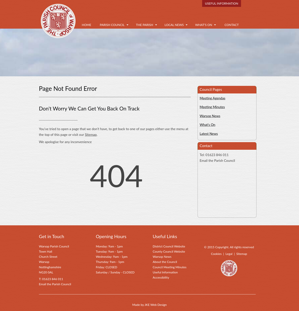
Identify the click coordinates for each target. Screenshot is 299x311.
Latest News (209, 134)
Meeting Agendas (212, 98)
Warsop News (210, 116)
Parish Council (112, 25)
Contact (231, 25)
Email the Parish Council (217, 161)
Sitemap (91, 135)
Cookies (216, 253)
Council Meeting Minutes (169, 267)
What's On (203, 25)
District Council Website (169, 246)
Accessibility (161, 277)
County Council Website (169, 251)
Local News (174, 25)
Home (86, 25)
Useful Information (221, 3)
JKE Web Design (156, 304)
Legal (229, 253)
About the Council (165, 261)
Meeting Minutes (212, 107)
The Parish (144, 25)
